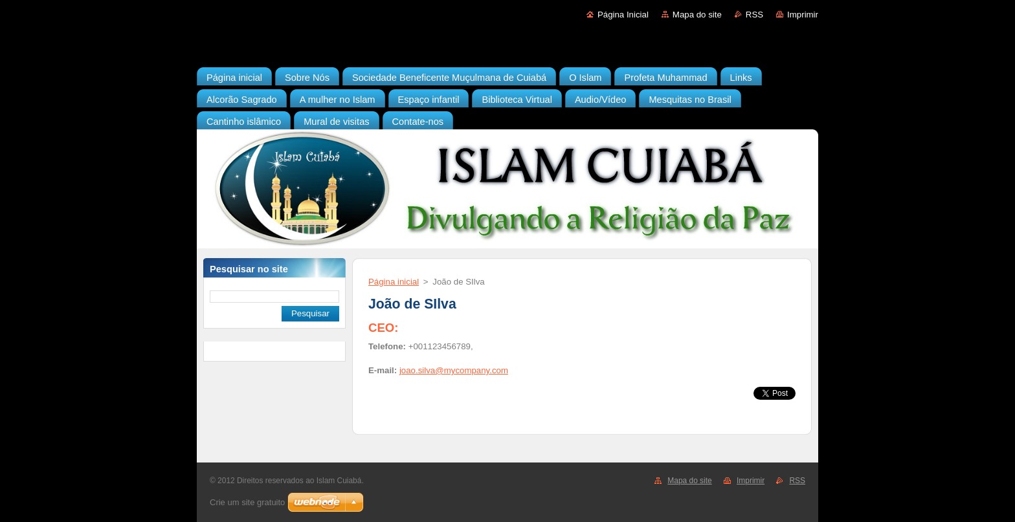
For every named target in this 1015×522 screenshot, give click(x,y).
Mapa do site (697, 14)
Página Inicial (623, 14)
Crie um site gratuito (247, 502)
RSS (754, 14)
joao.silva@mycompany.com (453, 370)
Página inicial (393, 282)
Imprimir (802, 14)
